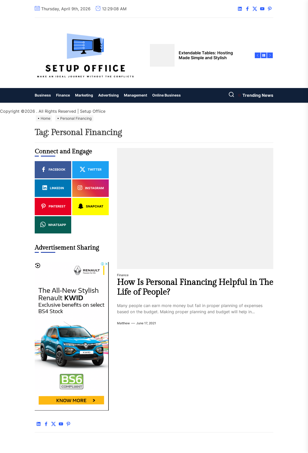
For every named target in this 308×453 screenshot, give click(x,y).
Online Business (166, 95)
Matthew (123, 323)
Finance (63, 95)
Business (43, 95)
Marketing (84, 95)
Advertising (108, 95)
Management (135, 95)
